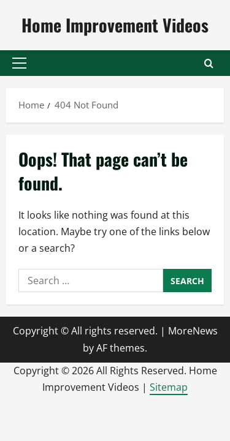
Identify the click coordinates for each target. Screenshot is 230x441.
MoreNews (193, 330)
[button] (19, 63)
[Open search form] (208, 63)
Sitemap (169, 387)
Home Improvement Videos (115, 24)
